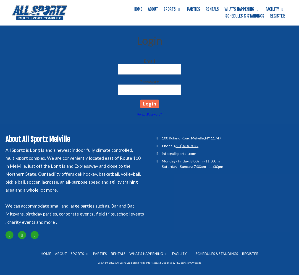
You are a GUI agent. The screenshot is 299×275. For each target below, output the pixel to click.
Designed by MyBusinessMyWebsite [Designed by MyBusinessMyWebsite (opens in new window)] (181, 262)
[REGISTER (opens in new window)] (277, 16)
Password (149, 81)
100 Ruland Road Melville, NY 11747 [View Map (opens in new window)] (191, 138)
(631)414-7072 (186, 146)
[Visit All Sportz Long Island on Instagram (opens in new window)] (22, 235)
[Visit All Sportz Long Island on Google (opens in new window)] (35, 235)
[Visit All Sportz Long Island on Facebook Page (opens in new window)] (9, 235)
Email (149, 61)
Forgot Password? (149, 114)
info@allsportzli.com (179, 153)
